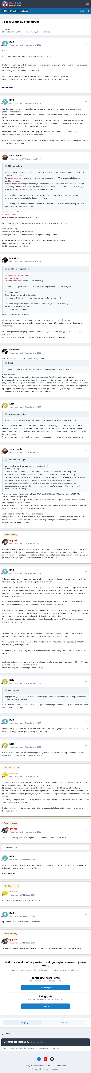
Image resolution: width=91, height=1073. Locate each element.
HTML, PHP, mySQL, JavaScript (36, 32)
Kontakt (49, 1065)
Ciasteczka (61, 1065)
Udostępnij (22, 1022)
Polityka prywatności (34, 1065)
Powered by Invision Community (45, 1069)
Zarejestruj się (45, 988)
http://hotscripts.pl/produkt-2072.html (69, 642)
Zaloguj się (45, 1006)
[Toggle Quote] (6, 166)
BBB (9, 29)
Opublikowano (25, 45)
